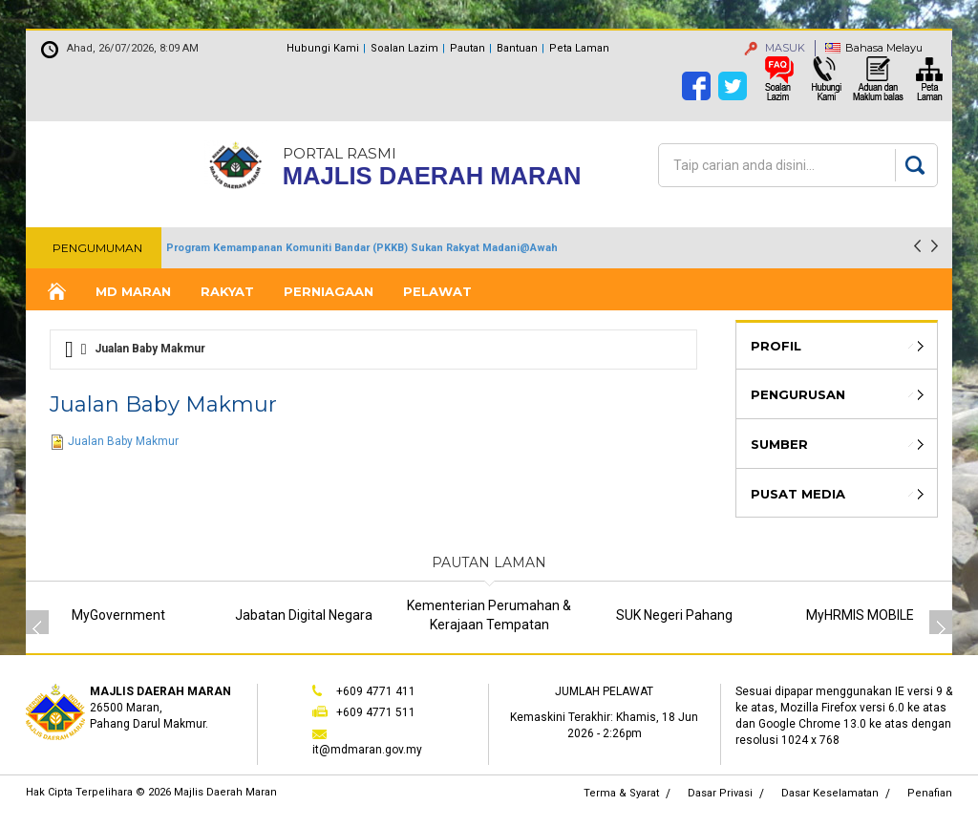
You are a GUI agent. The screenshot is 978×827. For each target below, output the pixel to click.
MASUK (774, 47)
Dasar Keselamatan (830, 793)
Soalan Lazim (404, 48)
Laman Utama (55, 291)
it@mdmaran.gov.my (367, 749)
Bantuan (517, 48)
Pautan (467, 48)
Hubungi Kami (323, 48)
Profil (776, 345)
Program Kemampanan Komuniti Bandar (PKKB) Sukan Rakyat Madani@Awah (362, 248)
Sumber (779, 444)
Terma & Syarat (621, 793)
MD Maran (133, 291)
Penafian (929, 793)
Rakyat (227, 291)
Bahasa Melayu (884, 47)
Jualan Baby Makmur (123, 441)
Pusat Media (798, 493)
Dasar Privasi (720, 793)
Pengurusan (798, 394)
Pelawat (437, 291)
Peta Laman (579, 48)
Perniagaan (328, 291)
